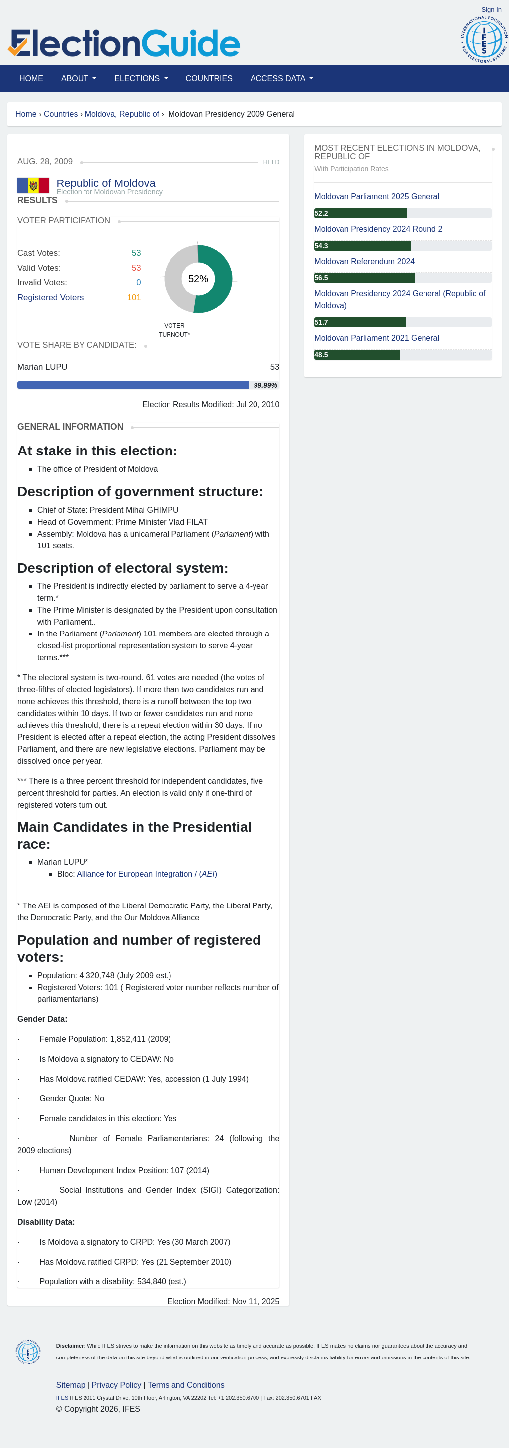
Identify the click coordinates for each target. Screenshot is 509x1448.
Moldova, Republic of (122, 114)
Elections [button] (138, 78)
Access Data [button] (279, 78)
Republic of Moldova (105, 183)
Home (31, 78)
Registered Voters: (51, 297)
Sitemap (70, 1385)
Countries (209, 78)
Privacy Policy (117, 1385)
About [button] (75, 78)
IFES (62, 1398)
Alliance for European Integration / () (147, 874)
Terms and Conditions (186, 1385)
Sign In (492, 9)
